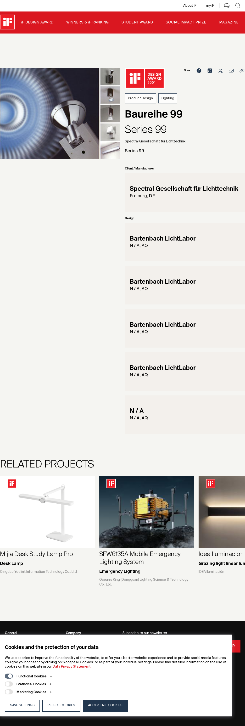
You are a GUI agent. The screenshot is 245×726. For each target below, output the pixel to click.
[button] (227, 5)
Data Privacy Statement (72, 666)
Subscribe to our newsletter (144, 633)
